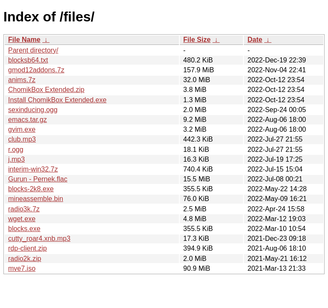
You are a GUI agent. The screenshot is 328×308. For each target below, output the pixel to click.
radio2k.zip (24, 258)
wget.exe (21, 218)
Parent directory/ (33, 50)
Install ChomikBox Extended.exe (57, 100)
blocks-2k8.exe (31, 188)
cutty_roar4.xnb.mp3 (39, 238)
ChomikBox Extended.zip (46, 89)
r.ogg (15, 149)
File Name (24, 39)
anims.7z (21, 79)
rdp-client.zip (27, 248)
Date (254, 39)
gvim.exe (21, 129)
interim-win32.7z (33, 169)
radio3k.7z (24, 209)
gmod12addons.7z (36, 70)
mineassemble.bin (35, 198)
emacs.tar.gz (27, 119)
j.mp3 (16, 159)
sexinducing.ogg (33, 109)
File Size (197, 39)
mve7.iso (21, 268)
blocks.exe (24, 228)
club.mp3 (22, 139)
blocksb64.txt (28, 60)
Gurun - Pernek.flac (37, 179)
